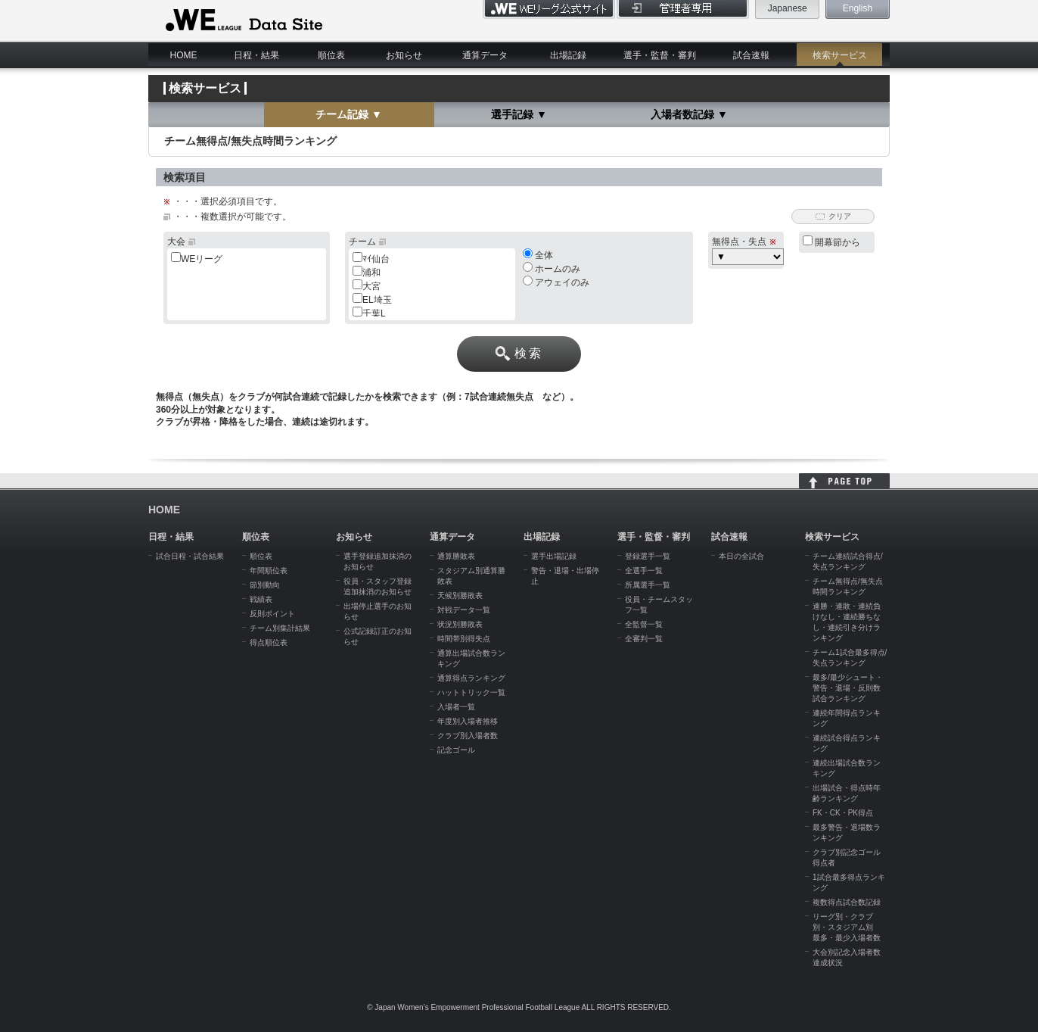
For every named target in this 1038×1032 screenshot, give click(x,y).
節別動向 (265, 585)
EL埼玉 (377, 300)
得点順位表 (268, 642)
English (857, 8)
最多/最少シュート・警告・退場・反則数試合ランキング (848, 688)
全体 (538, 255)
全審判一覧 (644, 638)
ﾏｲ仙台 (376, 259)
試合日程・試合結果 (190, 556)
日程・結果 (256, 55)
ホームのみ (551, 268)
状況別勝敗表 (460, 624)
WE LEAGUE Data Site (242, 20)
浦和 (371, 272)
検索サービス (840, 55)
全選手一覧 (644, 570)
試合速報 (751, 55)
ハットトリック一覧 (471, 692)
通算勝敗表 (456, 556)
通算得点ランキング (471, 678)
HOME (183, 55)
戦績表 (261, 599)
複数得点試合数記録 (847, 902)
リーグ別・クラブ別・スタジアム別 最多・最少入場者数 (847, 927)
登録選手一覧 (647, 556)
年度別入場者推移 (467, 721)
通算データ (485, 55)
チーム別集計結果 (280, 628)
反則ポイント (272, 614)
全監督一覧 (644, 624)
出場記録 (568, 55)
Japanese (787, 8)
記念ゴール (456, 750)
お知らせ (404, 55)
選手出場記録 (553, 556)
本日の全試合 (741, 556)
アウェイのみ (556, 282)
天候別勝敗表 (460, 595)
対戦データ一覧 (463, 610)
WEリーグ (201, 259)
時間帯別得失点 (463, 638)
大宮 (371, 286)
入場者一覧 (456, 707)
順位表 (331, 55)
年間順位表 (268, 570)
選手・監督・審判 (659, 55)
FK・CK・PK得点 (843, 813)
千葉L (374, 313)
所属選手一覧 (647, 585)
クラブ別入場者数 (467, 735)
